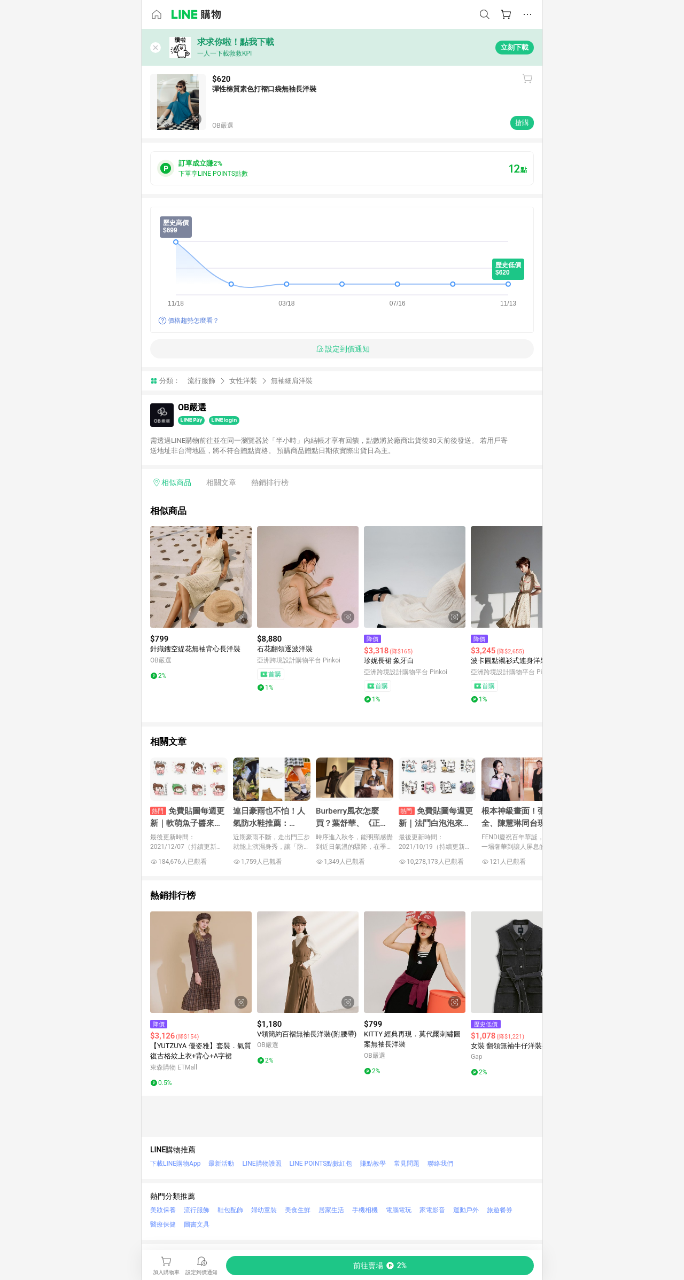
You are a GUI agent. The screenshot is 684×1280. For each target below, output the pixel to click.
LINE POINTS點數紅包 (321, 1163)
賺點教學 (373, 1163)
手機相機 (365, 1210)
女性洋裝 (243, 381)
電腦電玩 (398, 1210)
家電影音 (432, 1210)
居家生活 (331, 1210)
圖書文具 (196, 1224)
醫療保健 (163, 1224)
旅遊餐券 (499, 1210)
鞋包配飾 (230, 1210)
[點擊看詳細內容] (201, 577)
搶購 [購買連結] (522, 123)
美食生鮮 (297, 1210)
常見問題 (406, 1163)
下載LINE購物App (175, 1163)
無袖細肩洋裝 (292, 381)
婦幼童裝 (264, 1210)
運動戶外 (466, 1210)
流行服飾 (201, 381)
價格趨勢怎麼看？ (193, 320)
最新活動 (221, 1163)
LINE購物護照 (261, 1163)
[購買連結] (380, 1265)
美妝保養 (163, 1210)
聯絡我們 (440, 1163)
